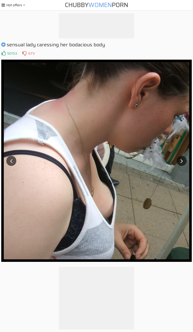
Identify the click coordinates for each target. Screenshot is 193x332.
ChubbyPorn (96, 5)
